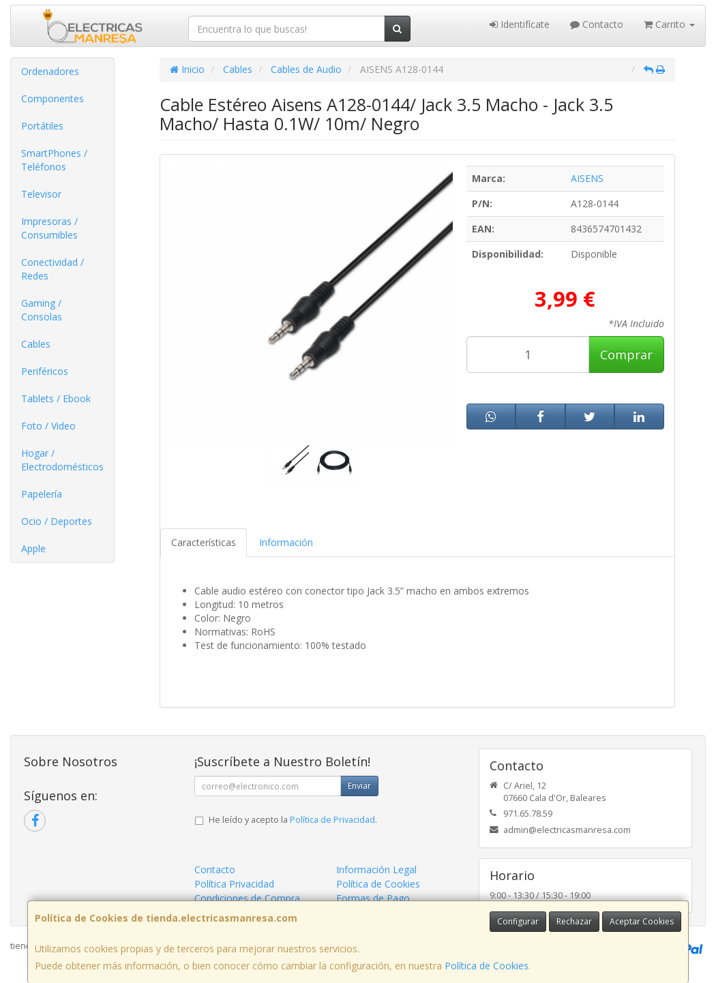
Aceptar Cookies (642, 921)
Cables (35, 343)
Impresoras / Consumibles (49, 228)
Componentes (52, 98)
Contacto (596, 24)
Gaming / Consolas (41, 310)
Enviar (359, 785)
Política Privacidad (234, 883)
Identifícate (520, 24)
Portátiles (42, 125)
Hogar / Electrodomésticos (62, 460)
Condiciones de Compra (247, 898)
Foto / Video (48, 425)
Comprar (626, 354)
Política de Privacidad (332, 820)
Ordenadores (50, 71)
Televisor (41, 193)
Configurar (518, 921)
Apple (33, 548)
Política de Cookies (486, 965)
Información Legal (376, 869)
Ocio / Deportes (56, 521)
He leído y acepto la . (293, 820)
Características (203, 542)
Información (286, 542)
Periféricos (44, 371)
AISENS (587, 178)
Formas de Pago (373, 898)
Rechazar (574, 921)
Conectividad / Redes (52, 269)
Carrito (669, 24)
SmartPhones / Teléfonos (54, 160)
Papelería (41, 493)
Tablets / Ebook (56, 398)
